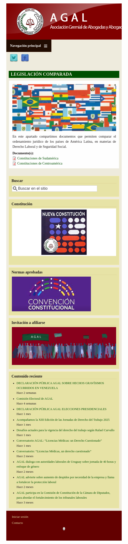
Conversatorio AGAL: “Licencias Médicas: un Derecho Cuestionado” (59, 440)
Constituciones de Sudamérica (37, 158)
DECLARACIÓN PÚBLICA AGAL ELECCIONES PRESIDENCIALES (61, 409)
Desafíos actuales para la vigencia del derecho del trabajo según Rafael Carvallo (65, 430)
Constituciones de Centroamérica (39, 163)
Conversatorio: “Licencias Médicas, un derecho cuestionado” (53, 451)
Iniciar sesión (20, 517)
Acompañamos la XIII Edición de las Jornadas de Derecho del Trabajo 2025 (63, 419)
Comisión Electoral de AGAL (34, 398)
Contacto (17, 523)
